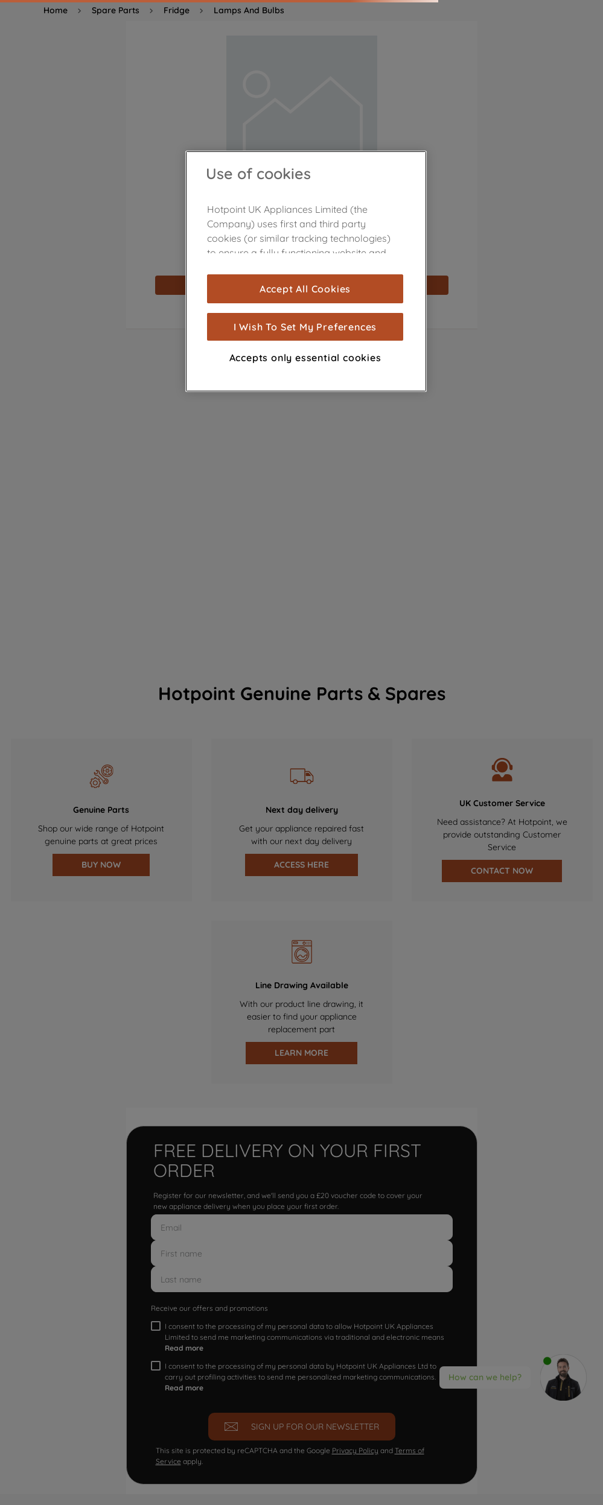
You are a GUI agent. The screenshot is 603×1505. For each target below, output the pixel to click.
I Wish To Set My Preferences (305, 327)
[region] (306, 271)
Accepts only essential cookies (305, 358)
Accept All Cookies (305, 289)
